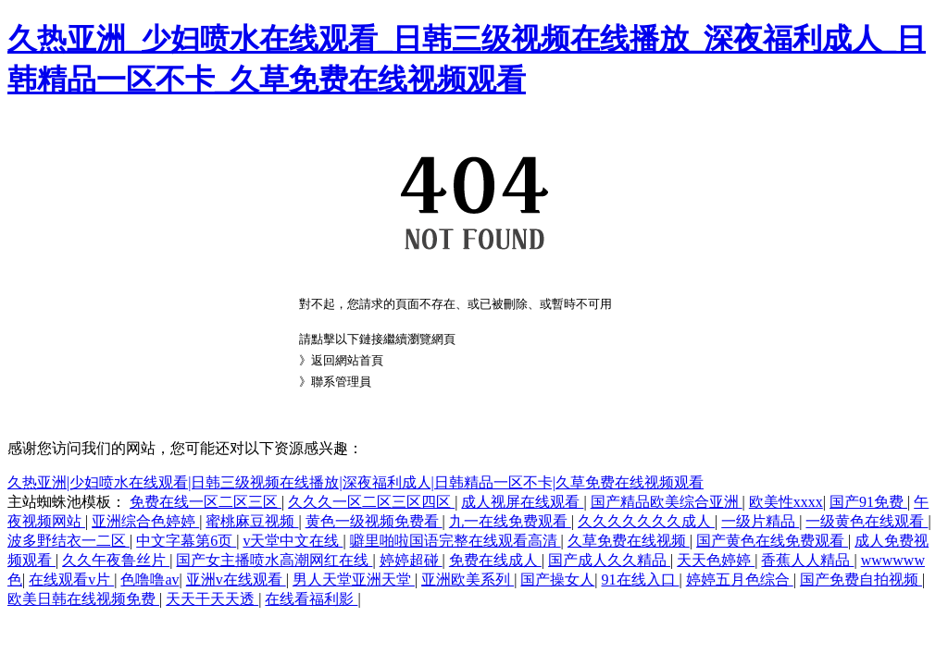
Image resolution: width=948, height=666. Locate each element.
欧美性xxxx (786, 502)
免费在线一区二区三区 (205, 502)
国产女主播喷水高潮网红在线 (274, 560)
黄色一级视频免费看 (374, 521)
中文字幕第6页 (186, 541)
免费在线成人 (495, 560)
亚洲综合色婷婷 (145, 521)
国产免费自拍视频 (861, 579)
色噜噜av (149, 579)
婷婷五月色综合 (739, 579)
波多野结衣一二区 (68, 541)
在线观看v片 (71, 579)
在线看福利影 (311, 599)
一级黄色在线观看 (866, 521)
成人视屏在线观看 (522, 502)
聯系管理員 (341, 381)
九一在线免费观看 (510, 521)
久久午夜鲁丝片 (115, 560)
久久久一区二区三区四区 (371, 502)
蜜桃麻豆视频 (252, 521)
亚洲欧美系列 (467, 579)
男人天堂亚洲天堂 (354, 579)
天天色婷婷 (716, 560)
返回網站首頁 (347, 360)
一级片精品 (760, 521)
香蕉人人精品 (807, 560)
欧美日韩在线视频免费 (83, 599)
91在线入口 (641, 579)
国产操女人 (557, 579)
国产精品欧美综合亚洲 (666, 502)
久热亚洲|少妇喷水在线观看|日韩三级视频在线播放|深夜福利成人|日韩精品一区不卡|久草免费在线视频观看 (355, 482)
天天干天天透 (212, 599)
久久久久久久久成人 (646, 521)
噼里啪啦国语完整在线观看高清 (455, 541)
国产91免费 (868, 502)
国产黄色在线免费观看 (772, 541)
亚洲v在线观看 (236, 579)
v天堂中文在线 (293, 541)
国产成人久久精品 (609, 560)
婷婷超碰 (411, 560)
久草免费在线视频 (629, 541)
